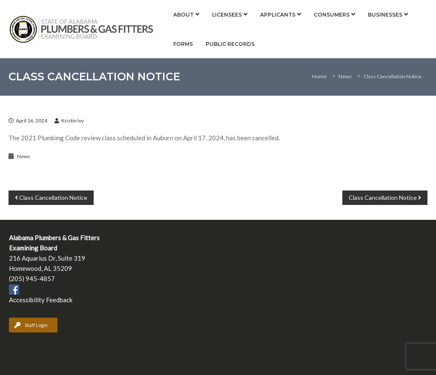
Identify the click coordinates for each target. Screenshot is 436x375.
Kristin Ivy (72, 120)
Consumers (332, 14)
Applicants (277, 14)
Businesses (385, 14)
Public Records (230, 44)
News (345, 76)
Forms (183, 44)
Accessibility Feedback (40, 300)
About (183, 14)
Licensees (227, 14)
